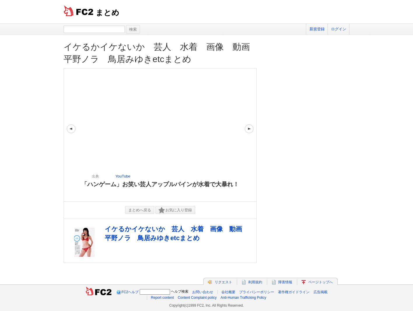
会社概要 (228, 292)
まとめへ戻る (139, 210)
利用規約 (255, 282)
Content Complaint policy (197, 298)
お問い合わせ (202, 292)
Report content (162, 298)
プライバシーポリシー (256, 292)
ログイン (338, 29)
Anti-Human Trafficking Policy (243, 298)
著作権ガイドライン (293, 292)
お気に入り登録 (175, 210)
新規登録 (317, 29)
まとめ (107, 12)
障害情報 (285, 282)
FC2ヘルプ (130, 292)
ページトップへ (320, 282)
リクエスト (223, 282)
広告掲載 (321, 292)
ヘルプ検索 (179, 291)
